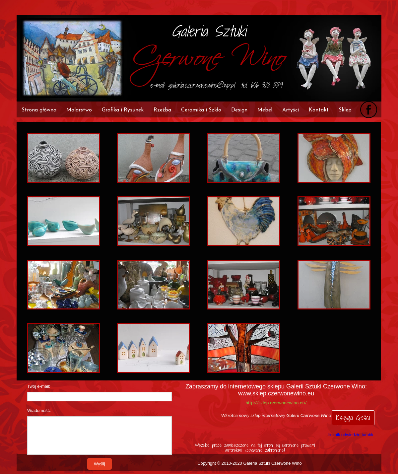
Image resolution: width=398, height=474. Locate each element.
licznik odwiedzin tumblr (351, 434)
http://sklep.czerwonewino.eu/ (276, 403)
